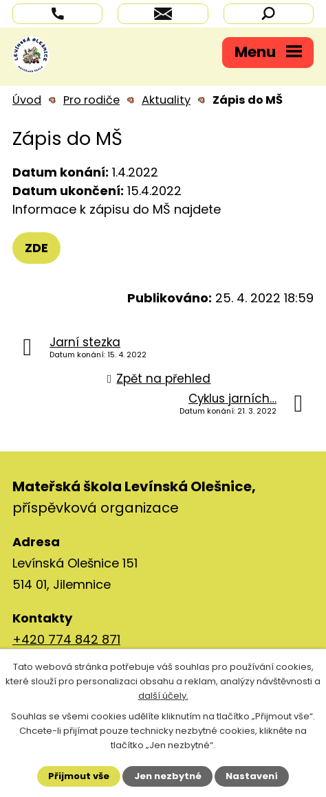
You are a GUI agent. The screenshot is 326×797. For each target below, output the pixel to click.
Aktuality (166, 100)
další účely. (163, 695)
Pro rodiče (91, 100)
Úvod (26, 100)
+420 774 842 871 (66, 639)
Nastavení (252, 776)
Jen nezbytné (168, 776)
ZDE (36, 247)
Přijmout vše (78, 776)
